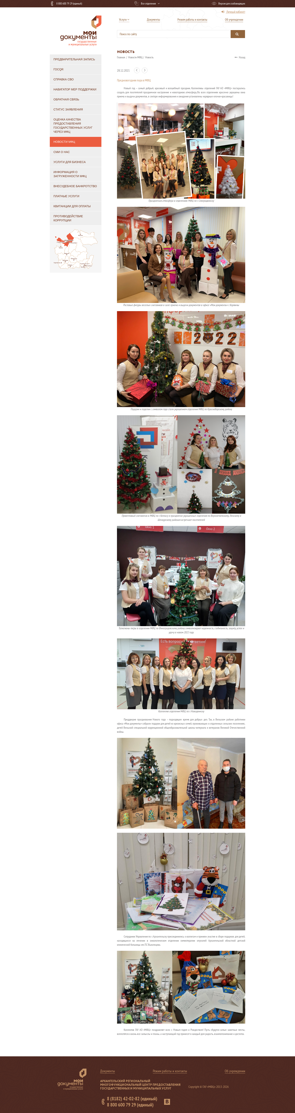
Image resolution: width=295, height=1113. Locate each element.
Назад (240, 57)
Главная (121, 57)
